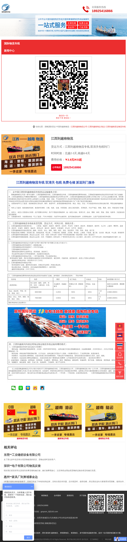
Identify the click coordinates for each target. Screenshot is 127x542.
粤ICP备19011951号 (74, 539)
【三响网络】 (94, 539)
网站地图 (108, 539)
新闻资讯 (70, 495)
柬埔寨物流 (64, 533)
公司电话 (56, 167)
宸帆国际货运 (50, 127)
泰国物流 (44, 495)
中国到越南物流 (62, 127)
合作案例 (57, 495)
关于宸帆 (82, 495)
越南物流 (54, 533)
